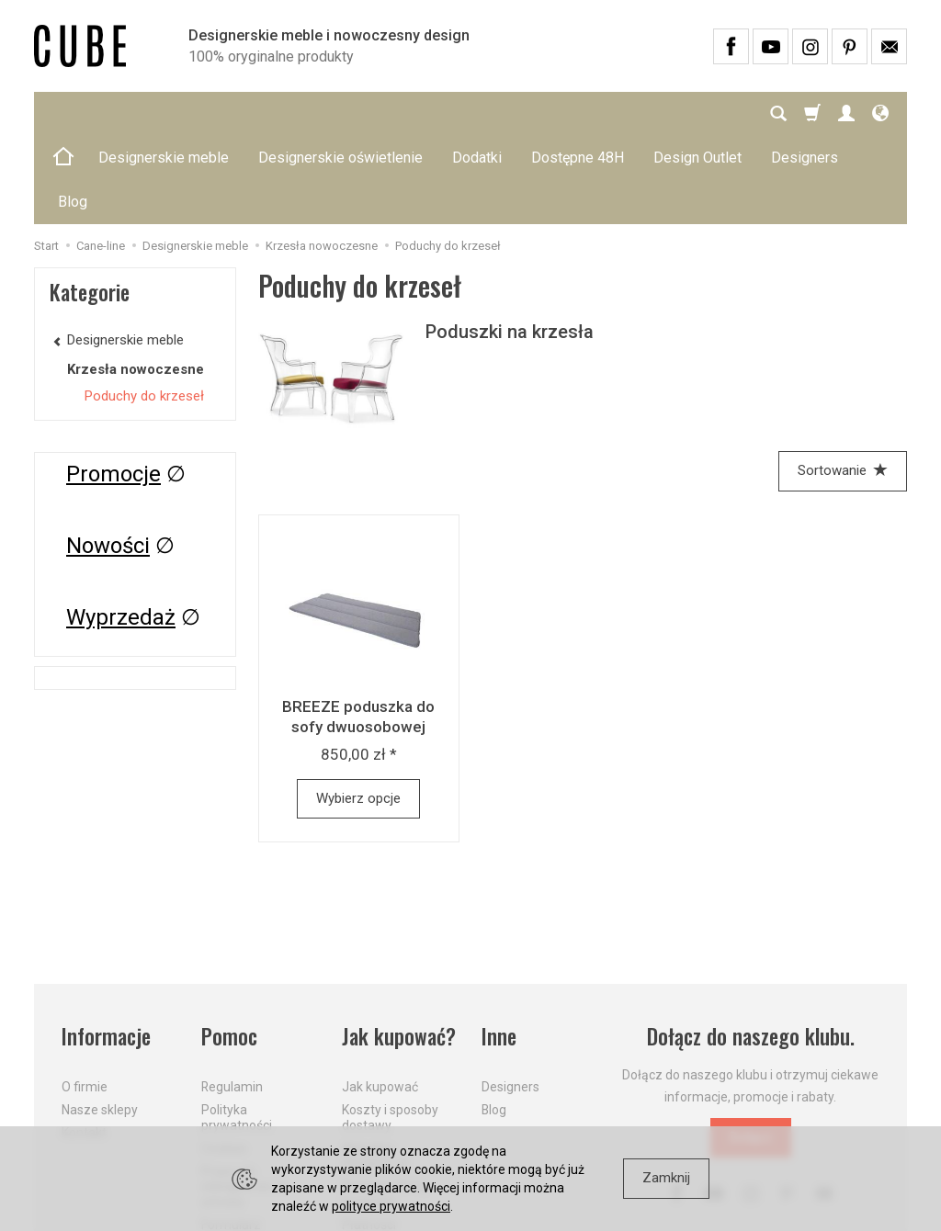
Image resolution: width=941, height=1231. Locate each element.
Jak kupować (380, 998)
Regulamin (232, 998)
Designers (510, 998)
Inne (499, 948)
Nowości (108, 457)
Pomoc (229, 948)
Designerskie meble (163, 113)
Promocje (113, 386)
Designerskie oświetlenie (340, 113)
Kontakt (84, 1044)
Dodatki (477, 113)
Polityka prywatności (236, 1029)
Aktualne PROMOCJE (376, 1068)
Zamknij (666, 1177)
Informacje (106, 948)
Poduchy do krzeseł (144, 307)
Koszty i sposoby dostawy (390, 1029)
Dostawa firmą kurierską (384, 1105)
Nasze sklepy (100, 1021)
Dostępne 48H (577, 113)
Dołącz (751, 1049)
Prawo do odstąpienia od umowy (244, 1099)
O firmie (85, 998)
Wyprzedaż (121, 529)
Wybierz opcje (358, 710)
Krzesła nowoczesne (135, 281)
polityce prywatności (391, 1206)
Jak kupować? (399, 948)
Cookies (224, 1060)
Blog (494, 1021)
